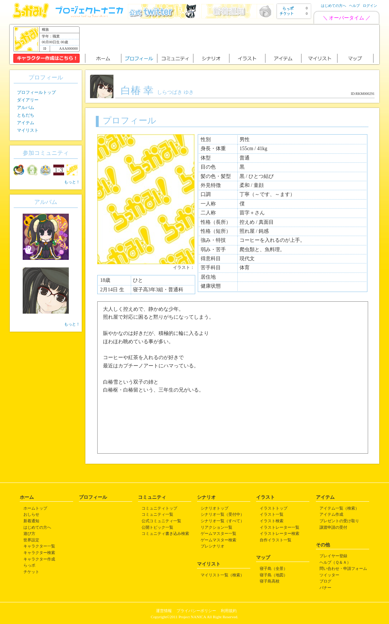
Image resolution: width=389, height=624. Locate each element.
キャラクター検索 (39, 552)
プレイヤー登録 (333, 556)
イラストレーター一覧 (279, 527)
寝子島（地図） (273, 575)
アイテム (25, 122)
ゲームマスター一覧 (218, 533)
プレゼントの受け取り (339, 521)
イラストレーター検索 (279, 533)
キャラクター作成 (39, 559)
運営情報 (164, 610)
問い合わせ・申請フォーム (343, 568)
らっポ (29, 565)
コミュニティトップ (159, 508)
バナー (325, 587)
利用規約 (229, 610)
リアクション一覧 (216, 527)
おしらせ (31, 514)
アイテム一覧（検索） (339, 508)
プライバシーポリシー (196, 610)
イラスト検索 (271, 521)
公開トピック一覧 (157, 527)
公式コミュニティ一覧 (161, 521)
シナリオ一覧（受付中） (222, 514)
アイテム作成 (331, 514)
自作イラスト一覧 (275, 540)
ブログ (325, 581)
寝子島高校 (270, 581)
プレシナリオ (212, 546)
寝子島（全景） (273, 568)
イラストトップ (273, 508)
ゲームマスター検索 (218, 540)
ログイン (370, 6)
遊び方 (29, 533)
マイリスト (28, 130)
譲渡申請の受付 (333, 527)
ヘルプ (354, 6)
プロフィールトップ (36, 92)
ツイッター (329, 575)
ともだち (25, 115)
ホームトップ (35, 508)
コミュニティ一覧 (157, 514)
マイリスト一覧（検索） (222, 575)
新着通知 (31, 521)
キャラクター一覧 (39, 546)
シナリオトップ (214, 508)
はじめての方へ (333, 6)
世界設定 (31, 540)
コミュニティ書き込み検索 (165, 533)
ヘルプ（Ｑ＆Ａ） (335, 562)
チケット (31, 572)
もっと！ (72, 182)
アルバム (25, 107)
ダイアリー (28, 99)
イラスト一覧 (271, 514)
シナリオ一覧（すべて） (222, 521)
